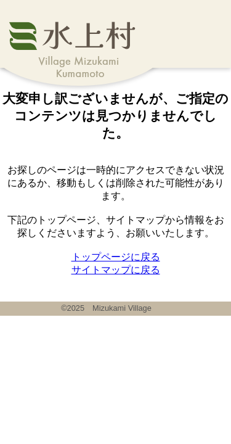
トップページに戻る (115, 257)
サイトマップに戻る (115, 270)
